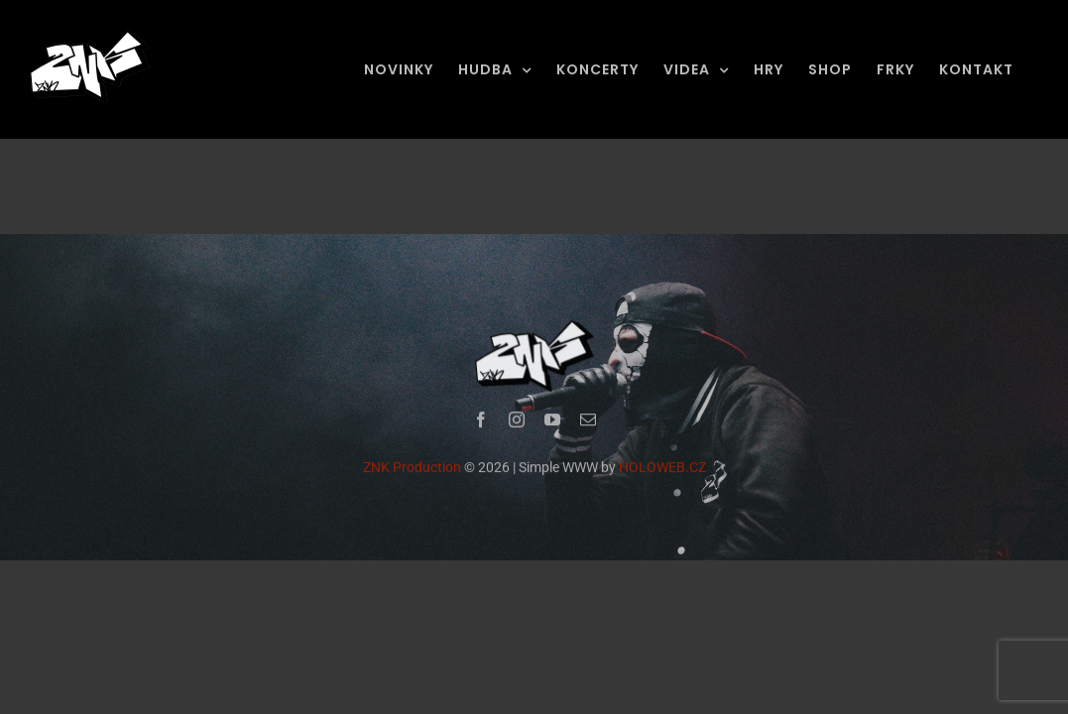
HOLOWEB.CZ (662, 469)
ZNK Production (412, 469)
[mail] (588, 421)
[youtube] (552, 421)
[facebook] (481, 421)
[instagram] (517, 421)
